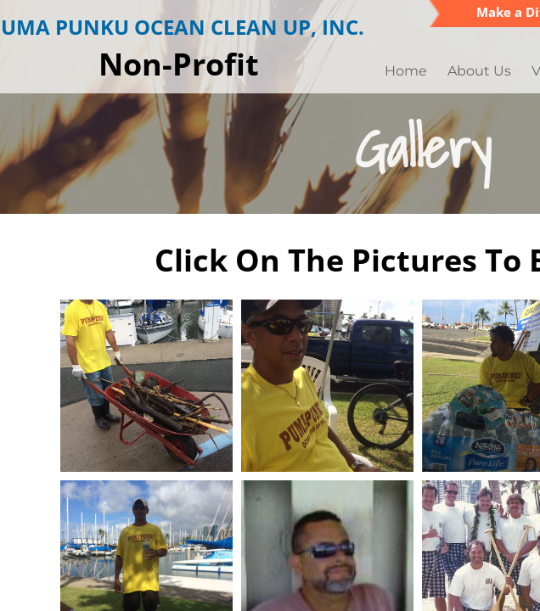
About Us (479, 71)
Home (406, 71)
